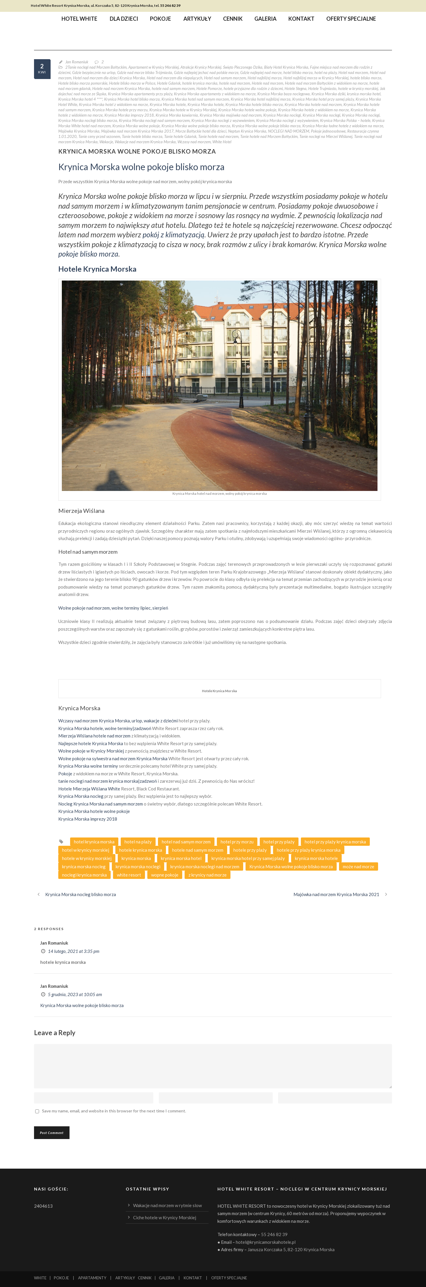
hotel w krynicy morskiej (85, 850)
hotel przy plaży (279, 841)
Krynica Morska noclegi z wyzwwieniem (222, 120)
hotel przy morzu (237, 841)
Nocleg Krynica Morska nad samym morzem (100, 803)
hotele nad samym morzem (173, 88)
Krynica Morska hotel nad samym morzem (195, 99)
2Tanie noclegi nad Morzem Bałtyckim (96, 67)
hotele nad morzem (234, 83)
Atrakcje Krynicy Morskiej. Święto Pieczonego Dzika (221, 67)
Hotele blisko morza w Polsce (132, 83)
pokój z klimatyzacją (173, 234)
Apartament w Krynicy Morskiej (153, 67)
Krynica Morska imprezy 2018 (129, 115)
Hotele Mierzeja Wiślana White (89, 788)
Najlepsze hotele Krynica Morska (90, 743)
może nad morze (358, 866)
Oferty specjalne (351, 19)
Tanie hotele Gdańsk (180, 136)
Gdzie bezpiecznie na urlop (93, 72)
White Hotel (221, 141)
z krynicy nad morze (207, 874)
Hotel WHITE (79, 19)
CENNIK (144, 1277)
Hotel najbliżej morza (265, 77)
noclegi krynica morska (84, 874)
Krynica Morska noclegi (282, 115)
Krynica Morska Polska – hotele (345, 120)
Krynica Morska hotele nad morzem (313, 104)
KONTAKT (193, 1277)
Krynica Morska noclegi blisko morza (87, 120)
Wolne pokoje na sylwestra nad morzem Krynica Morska (112, 758)
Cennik (233, 19)
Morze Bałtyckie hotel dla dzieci (200, 131)
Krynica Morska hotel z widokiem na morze (113, 104)
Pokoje (160, 19)
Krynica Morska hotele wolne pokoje (247, 109)
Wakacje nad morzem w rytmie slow (167, 1205)
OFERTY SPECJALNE (229, 1277)
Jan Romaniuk (76, 61)
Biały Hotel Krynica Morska (286, 67)
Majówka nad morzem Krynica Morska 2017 (137, 131)
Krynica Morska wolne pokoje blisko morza (196, 125)
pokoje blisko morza (88, 253)
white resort (129, 874)
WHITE (40, 1277)
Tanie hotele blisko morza (142, 136)
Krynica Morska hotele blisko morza (254, 104)
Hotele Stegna (295, 88)
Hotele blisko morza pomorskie (82, 83)
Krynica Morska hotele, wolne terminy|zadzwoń (104, 728)
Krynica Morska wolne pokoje (136, 125)
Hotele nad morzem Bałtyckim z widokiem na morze (326, 83)
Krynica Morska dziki (328, 93)
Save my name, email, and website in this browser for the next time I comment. (114, 1110)
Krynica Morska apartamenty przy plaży (140, 93)
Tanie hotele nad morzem (218, 136)
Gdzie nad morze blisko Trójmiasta (144, 72)
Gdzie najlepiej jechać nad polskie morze (206, 72)
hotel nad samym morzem (186, 841)
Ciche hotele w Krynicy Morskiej (164, 1217)
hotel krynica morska (94, 841)
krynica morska (136, 858)
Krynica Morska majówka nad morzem (231, 115)
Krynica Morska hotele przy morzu (120, 109)
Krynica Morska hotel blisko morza (132, 99)
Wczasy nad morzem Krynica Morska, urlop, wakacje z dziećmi (118, 720)
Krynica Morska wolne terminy (88, 766)
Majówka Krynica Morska (78, 131)
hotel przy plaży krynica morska (335, 841)
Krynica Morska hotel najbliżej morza (261, 99)
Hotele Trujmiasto (322, 88)
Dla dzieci (124, 19)
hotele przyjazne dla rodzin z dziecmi (253, 88)
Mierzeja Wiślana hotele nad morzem (94, 735)
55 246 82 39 (170, 5)
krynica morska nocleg (84, 866)
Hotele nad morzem (267, 83)
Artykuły (197, 19)
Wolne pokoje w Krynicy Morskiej (91, 750)
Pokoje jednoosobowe (328, 131)
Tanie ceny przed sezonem (99, 136)
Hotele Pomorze (209, 88)
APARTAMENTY (92, 1277)
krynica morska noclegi (138, 866)
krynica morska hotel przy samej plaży (248, 858)
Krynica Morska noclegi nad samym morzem (154, 120)
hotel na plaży (325, 72)
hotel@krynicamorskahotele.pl (266, 1242)
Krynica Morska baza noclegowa (283, 93)
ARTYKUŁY (125, 1277)
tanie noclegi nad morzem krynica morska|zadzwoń (107, 781)
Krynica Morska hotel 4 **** (80, 99)
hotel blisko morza (298, 72)
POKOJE (61, 1277)
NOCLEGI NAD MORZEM (288, 131)
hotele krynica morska (199, 83)
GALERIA (167, 1277)
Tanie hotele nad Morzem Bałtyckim (269, 136)
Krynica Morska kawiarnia (177, 115)
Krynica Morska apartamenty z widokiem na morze (215, 93)
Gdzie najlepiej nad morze (261, 72)
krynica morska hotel (363, 93)
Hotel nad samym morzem (225, 77)
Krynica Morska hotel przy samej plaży (323, 99)
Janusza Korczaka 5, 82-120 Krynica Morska (291, 1249)
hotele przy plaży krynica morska (309, 850)
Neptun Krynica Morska (247, 131)
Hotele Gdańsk (168, 83)
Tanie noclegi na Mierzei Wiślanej (325, 136)
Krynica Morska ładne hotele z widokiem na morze (342, 125)
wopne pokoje (164, 874)
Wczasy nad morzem (194, 141)
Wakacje (106, 141)
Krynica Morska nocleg (81, 796)
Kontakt (301, 19)
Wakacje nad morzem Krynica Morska (145, 141)
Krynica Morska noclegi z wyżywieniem (287, 120)
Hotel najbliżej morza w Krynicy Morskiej (315, 77)
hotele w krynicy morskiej (358, 88)
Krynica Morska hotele (168, 104)
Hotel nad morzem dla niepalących (174, 77)
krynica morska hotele (316, 858)
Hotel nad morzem (353, 72)
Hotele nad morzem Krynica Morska (121, 88)
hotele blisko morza (365, 77)
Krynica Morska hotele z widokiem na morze (313, 109)
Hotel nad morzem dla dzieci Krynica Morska (109, 77)
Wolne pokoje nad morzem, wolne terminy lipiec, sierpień (113, 608)
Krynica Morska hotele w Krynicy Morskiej (183, 109)
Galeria (265, 19)
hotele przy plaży (250, 850)
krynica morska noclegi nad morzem (204, 866)
